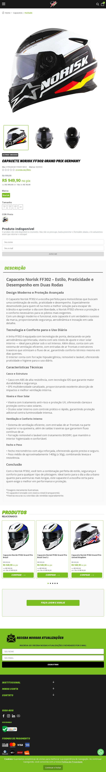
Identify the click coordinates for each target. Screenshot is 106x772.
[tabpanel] (18, 549)
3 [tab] (52, 583)
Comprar (18, 574)
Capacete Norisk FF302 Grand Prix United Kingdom (86, 556)
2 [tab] (50, 583)
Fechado (28, 13)
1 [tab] (48, 583)
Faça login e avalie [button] (53, 602)
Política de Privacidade (71, 761)
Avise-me (53, 254)
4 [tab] (54, 583)
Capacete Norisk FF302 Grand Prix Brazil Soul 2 (52, 556)
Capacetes (17, 13)
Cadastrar (53, 664)
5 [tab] (57, 583)
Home (6, 13)
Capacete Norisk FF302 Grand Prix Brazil (18, 556)
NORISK (35, 167)
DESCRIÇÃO (15, 268)
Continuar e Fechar (53, 767)
